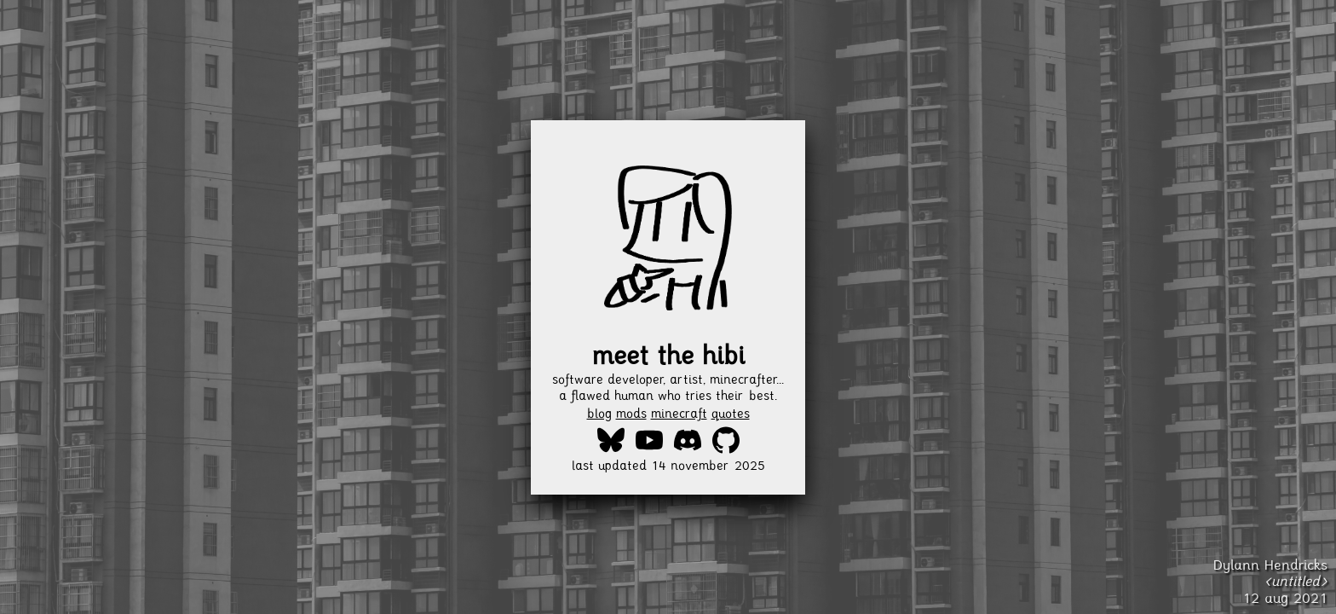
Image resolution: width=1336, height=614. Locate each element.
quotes (730, 413)
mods (631, 413)
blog (599, 413)
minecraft (679, 413)
